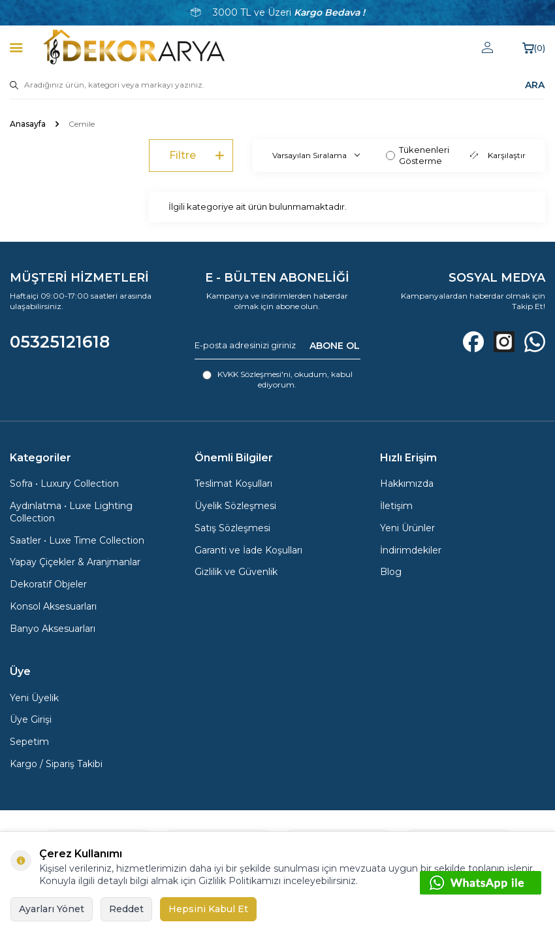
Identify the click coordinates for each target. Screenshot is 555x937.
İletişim (396, 506)
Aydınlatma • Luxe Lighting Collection (71, 512)
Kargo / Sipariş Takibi (56, 764)
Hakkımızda (407, 483)
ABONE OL (334, 345)
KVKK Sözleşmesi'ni (254, 374)
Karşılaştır (498, 155)
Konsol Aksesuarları (53, 606)
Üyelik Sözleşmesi (235, 506)
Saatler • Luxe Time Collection (77, 540)
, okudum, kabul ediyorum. (277, 379)
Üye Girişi (31, 719)
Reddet (126, 909)
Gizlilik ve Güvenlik (236, 572)
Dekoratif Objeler (48, 584)
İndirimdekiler (410, 550)
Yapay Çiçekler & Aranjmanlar (75, 562)
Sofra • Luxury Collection (64, 483)
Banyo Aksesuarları (52, 628)
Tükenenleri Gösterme (417, 155)
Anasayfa (28, 124)
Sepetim (29, 742)
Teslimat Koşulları (233, 483)
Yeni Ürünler (407, 528)
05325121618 (60, 342)
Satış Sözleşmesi (232, 528)
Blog (391, 572)
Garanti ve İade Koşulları (248, 550)
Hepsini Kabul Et (208, 909)
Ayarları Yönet (51, 909)
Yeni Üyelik (34, 698)
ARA (535, 85)
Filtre (196, 155)
